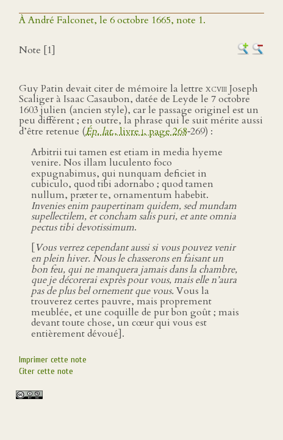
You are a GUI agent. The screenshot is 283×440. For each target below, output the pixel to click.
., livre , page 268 (136, 131)
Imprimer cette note (53, 359)
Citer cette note (46, 371)
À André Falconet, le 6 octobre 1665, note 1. (112, 20)
